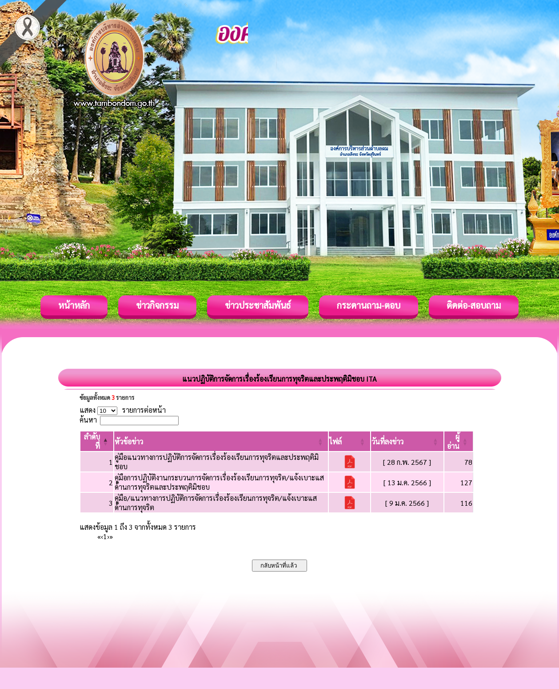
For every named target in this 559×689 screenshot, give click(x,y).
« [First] (99, 536)
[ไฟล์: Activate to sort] (349, 441)
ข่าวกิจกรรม (157, 305)
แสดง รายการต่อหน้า (123, 410)
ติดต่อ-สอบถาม (474, 305)
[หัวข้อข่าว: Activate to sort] (221, 441)
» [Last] (111, 536)
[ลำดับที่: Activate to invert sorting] (96, 441)
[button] (129, 441)
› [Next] (108, 536)
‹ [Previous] (102, 536)
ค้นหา (88, 419)
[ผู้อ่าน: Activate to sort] (458, 441)
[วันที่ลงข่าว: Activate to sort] (407, 441)
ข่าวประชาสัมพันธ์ (258, 305)
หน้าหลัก (74, 305)
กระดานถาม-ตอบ (368, 305)
